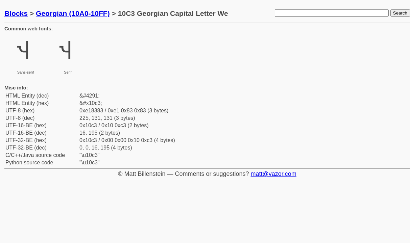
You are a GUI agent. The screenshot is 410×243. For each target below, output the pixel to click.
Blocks (16, 13)
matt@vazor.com (273, 173)
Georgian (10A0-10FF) (73, 13)
